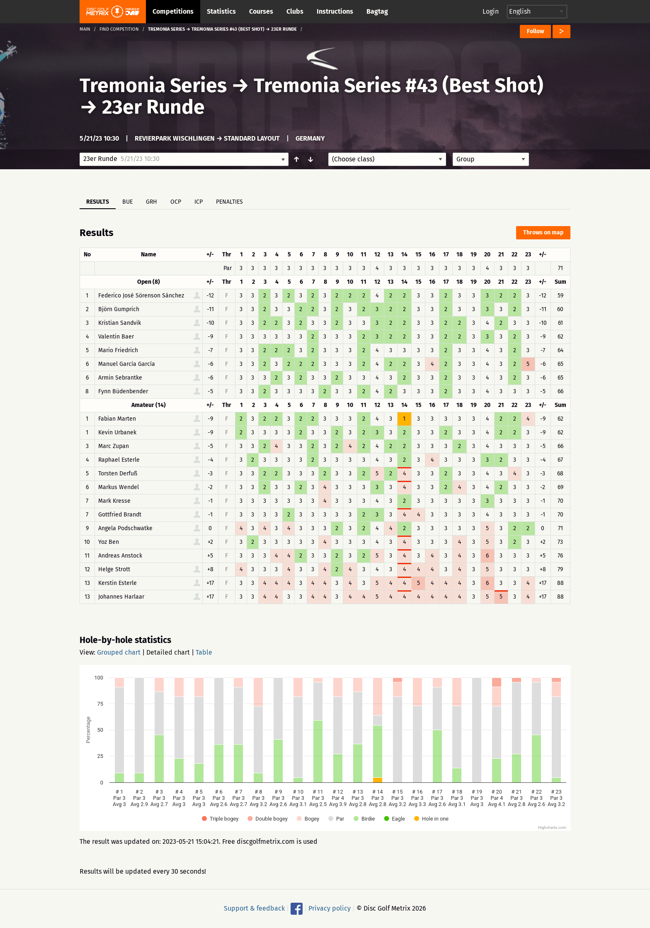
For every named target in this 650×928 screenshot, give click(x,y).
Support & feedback (254, 908)
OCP (175, 201)
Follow (535, 31)
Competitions (173, 11)
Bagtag (377, 11)
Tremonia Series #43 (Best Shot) (398, 85)
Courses (261, 11)
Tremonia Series (153, 85)
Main (85, 29)
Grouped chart (119, 652)
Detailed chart (168, 652)
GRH (151, 201)
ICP (198, 201)
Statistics (221, 11)
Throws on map (543, 232)
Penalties (229, 201)
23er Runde (153, 107)
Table (204, 652)
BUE (127, 201)
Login (491, 11)
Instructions (335, 11)
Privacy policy (329, 908)
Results (97, 201)
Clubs (294, 11)
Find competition (119, 29)
